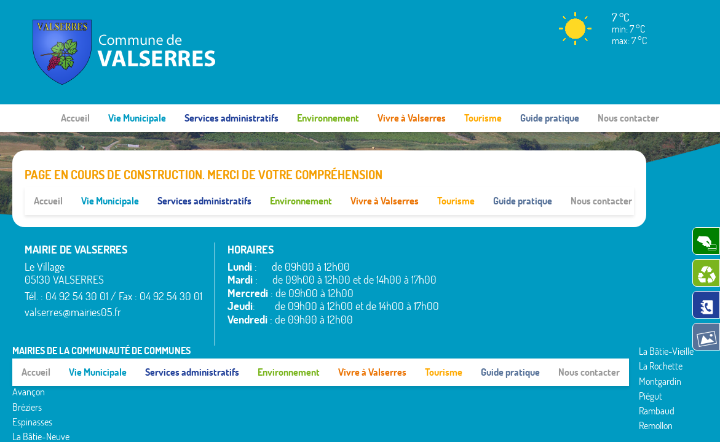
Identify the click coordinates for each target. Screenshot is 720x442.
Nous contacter (628, 118)
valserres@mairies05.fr (73, 284)
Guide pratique (549, 118)
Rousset (602, 235)
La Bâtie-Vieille (547, 220)
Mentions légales (518, 324)
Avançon (467, 263)
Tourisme (483, 118)
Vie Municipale (137, 118)
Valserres (604, 291)
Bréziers (466, 277)
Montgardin (541, 250)
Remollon (536, 295)
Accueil (75, 118)
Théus (599, 277)
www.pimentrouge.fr (602, 324)
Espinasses (471, 292)
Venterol (603, 306)
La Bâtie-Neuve (479, 307)
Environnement (328, 118)
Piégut (531, 265)
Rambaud (537, 280)
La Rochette (541, 235)
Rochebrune (610, 220)
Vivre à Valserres (412, 118)
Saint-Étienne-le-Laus (615, 256)
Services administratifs (231, 118)
